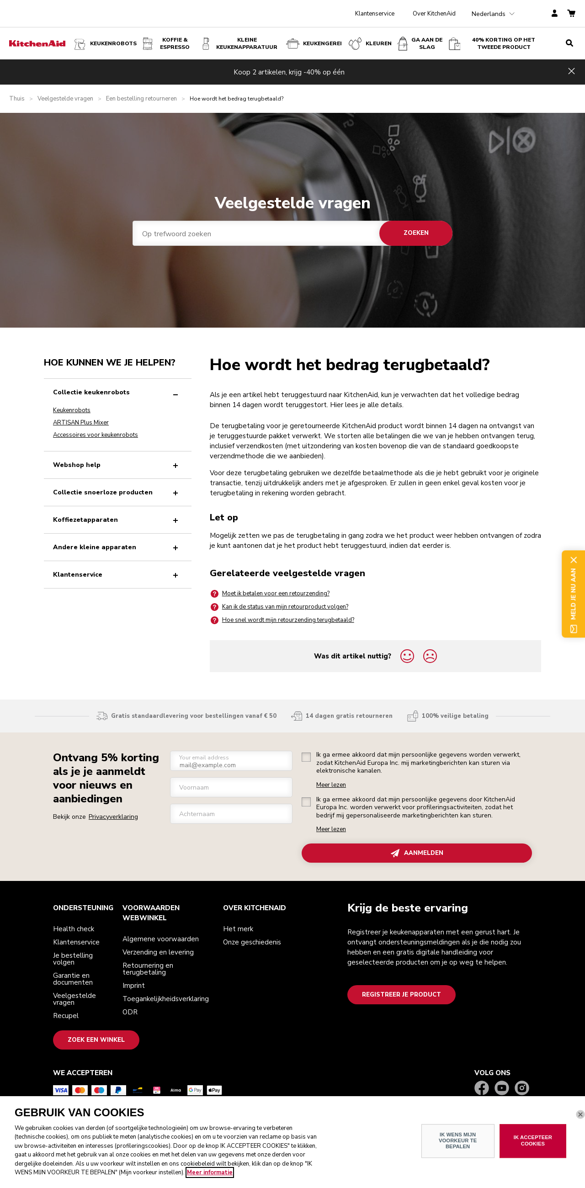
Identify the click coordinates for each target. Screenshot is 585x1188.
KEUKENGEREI (313, 44)
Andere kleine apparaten (117, 547)
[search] (569, 43)
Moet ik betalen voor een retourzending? (270, 593)
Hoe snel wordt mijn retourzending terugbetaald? (282, 620)
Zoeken (416, 233)
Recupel (66, 1015)
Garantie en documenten (73, 979)
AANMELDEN (417, 853)
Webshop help (117, 465)
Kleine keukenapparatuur (238, 44)
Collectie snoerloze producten (117, 492)
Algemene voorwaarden (160, 939)
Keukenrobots (104, 44)
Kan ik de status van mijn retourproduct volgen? (279, 607)
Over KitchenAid (434, 13)
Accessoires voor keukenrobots (95, 435)
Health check (73, 928)
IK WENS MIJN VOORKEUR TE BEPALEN (458, 1144)
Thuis (17, 99)
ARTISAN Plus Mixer (81, 423)
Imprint (133, 985)
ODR (130, 1012)
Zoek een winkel (96, 1040)
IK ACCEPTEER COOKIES (533, 1144)
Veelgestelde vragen (65, 99)
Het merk (238, 928)
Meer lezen (331, 785)
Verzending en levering (158, 952)
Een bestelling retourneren (141, 99)
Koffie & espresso (166, 44)
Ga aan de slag (419, 44)
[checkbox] (306, 757)
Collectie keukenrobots (117, 392)
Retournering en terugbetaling (147, 969)
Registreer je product (401, 995)
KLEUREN (369, 44)
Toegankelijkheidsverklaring (165, 998)
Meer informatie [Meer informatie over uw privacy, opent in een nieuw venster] (210, 1176)
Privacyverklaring (113, 816)
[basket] (571, 14)
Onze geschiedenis (252, 942)
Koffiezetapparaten (117, 519)
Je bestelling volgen (73, 959)
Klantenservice (374, 13)
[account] (555, 14)
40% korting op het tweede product (492, 44)
